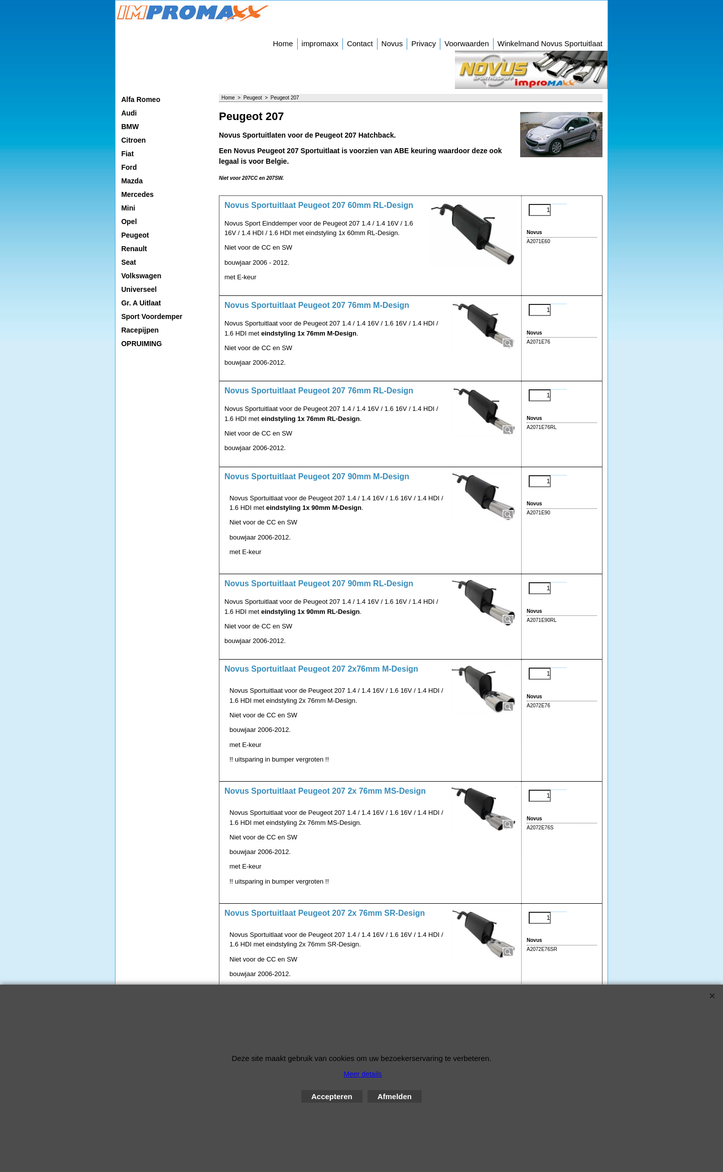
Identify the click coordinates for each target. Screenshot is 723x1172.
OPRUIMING (141, 344)
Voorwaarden (466, 43)
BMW (130, 127)
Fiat (127, 154)
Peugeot (135, 235)
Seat (128, 262)
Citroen (133, 140)
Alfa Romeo (140, 99)
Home (283, 43)
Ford (129, 167)
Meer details (362, 1074)
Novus (392, 43)
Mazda (132, 181)
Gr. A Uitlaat (141, 303)
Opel (129, 222)
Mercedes (137, 194)
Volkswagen (141, 276)
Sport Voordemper (151, 316)
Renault (134, 249)
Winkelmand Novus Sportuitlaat (550, 43)
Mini (128, 208)
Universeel (139, 289)
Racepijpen (140, 330)
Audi (129, 113)
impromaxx (320, 43)
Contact (360, 43)
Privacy (423, 43)
